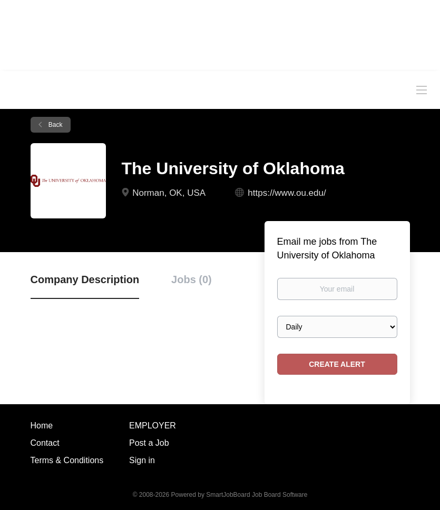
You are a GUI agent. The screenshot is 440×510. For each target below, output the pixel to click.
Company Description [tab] (85, 279)
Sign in (142, 460)
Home (42, 425)
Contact (45, 442)
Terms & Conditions (67, 460)
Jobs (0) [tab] (191, 279)
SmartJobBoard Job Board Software (256, 494)
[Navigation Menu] (421, 89)
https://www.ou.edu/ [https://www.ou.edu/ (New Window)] (287, 193)
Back (55, 124)
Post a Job (149, 442)
